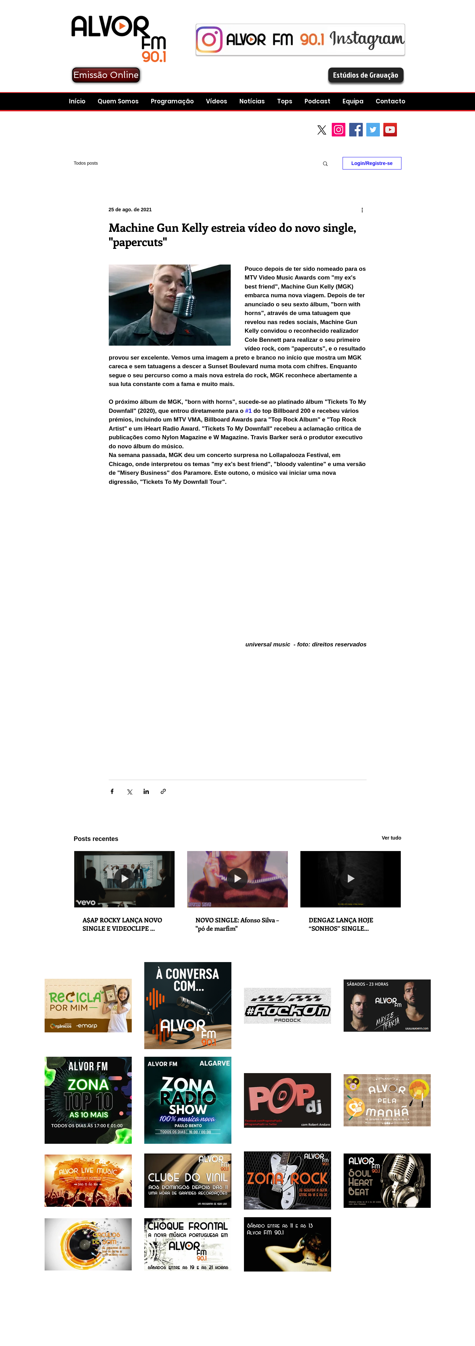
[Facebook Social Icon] (356, 129)
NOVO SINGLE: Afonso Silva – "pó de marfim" (237, 924)
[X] (321, 130)
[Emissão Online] (106, 75)
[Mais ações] (362, 209)
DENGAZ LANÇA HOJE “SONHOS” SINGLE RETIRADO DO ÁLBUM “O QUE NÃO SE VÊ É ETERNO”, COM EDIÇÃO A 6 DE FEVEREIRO (349, 924)
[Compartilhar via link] (163, 791)
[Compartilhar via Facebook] (112, 791)
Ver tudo (391, 838)
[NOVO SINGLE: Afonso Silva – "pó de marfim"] (237, 879)
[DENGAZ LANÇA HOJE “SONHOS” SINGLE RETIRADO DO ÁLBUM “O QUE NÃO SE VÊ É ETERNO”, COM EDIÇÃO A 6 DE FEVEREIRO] (350, 879)
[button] (318, 101)
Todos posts (86, 163)
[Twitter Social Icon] (373, 129)
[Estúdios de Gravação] (366, 75)
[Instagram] (338, 129)
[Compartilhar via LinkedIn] (146, 791)
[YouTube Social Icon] (390, 129)
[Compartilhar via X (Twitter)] (129, 791)
